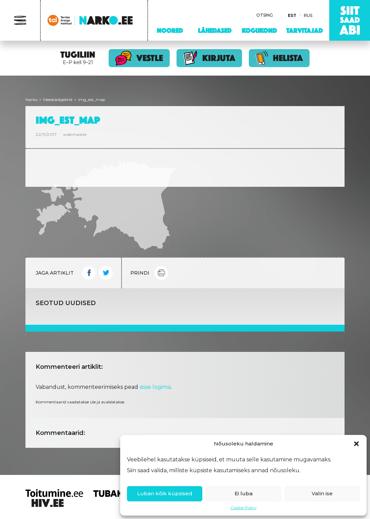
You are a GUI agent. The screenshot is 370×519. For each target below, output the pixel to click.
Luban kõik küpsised (164, 493)
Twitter (106, 273)
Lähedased (215, 30)
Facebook (89, 273)
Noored (170, 30)
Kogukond (259, 30)
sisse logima (155, 387)
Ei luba (244, 493)
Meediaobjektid (57, 99)
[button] (356, 443)
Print (161, 273)
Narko (31, 99)
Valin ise (322, 493)
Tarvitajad (304, 30)
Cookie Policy (243, 507)
